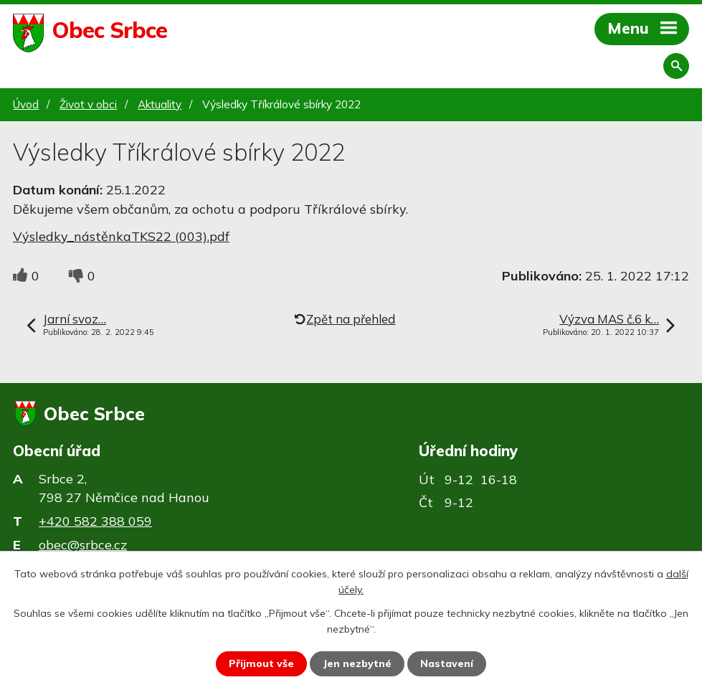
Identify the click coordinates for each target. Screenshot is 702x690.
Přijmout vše (261, 663)
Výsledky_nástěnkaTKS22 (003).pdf (121, 236)
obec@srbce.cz (83, 545)
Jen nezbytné (357, 663)
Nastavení (446, 663)
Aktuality (159, 104)
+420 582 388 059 (95, 521)
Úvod (26, 104)
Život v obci (88, 104)
